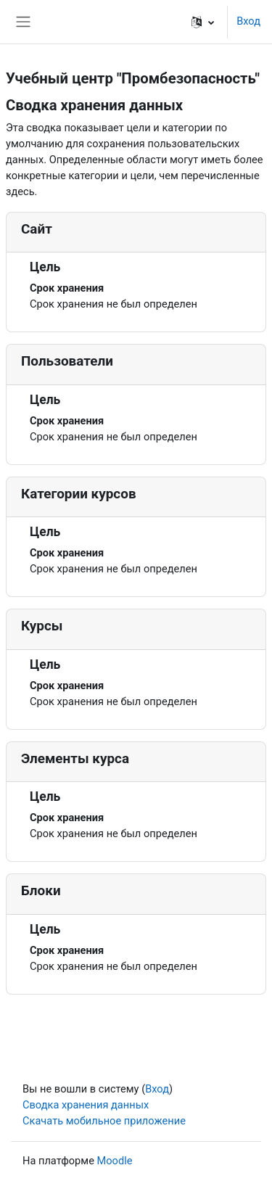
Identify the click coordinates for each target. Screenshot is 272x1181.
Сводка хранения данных (85, 1104)
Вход (248, 21)
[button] (202, 22)
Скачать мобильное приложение (104, 1120)
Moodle (115, 1160)
